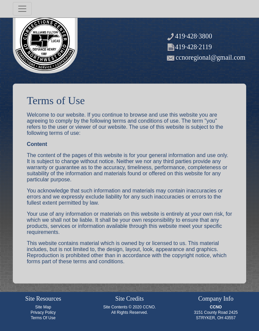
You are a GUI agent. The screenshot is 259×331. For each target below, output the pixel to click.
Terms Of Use (43, 317)
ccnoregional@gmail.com (211, 57)
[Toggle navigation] (22, 9)
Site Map (43, 307)
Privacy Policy (43, 312)
